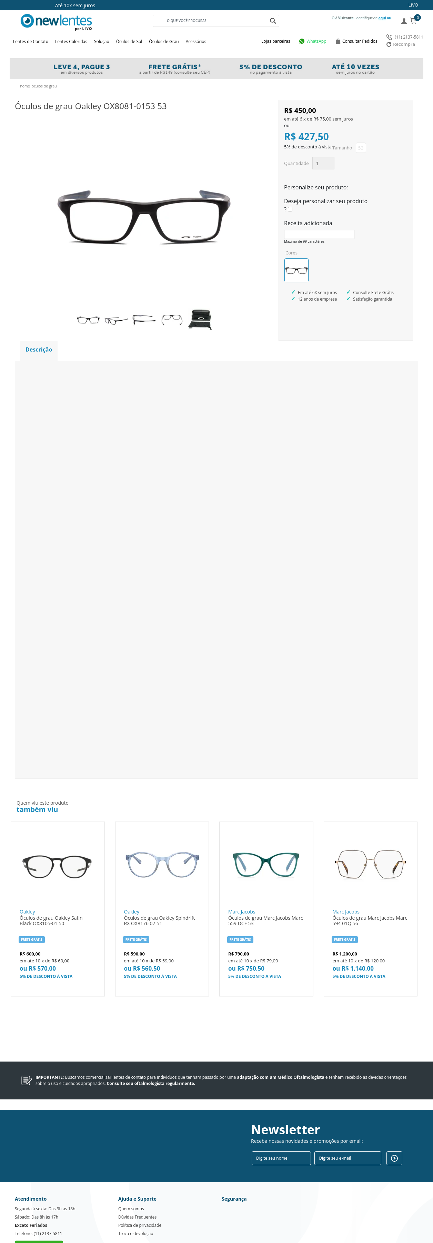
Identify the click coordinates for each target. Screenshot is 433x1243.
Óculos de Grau (164, 41)
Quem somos (131, 1183)
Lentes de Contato (30, 41)
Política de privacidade (139, 1199)
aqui (382, 17)
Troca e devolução (135, 1208)
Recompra (400, 44)
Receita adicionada (308, 223)
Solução (101, 41)
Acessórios (196, 41)
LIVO (413, 5)
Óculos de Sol (129, 41)
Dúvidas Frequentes (137, 1191)
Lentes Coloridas (71, 41)
